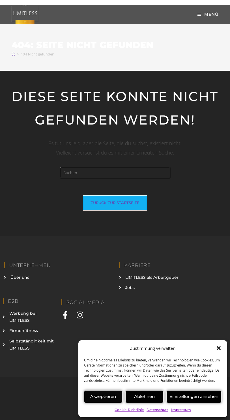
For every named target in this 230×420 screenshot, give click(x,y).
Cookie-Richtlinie (129, 410)
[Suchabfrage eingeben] (115, 172)
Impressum (181, 410)
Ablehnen (144, 396)
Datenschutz (157, 410)
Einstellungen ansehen (193, 396)
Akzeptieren (103, 396)
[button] (219, 348)
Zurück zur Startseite (115, 202)
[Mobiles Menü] (208, 14)
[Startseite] (13, 54)
